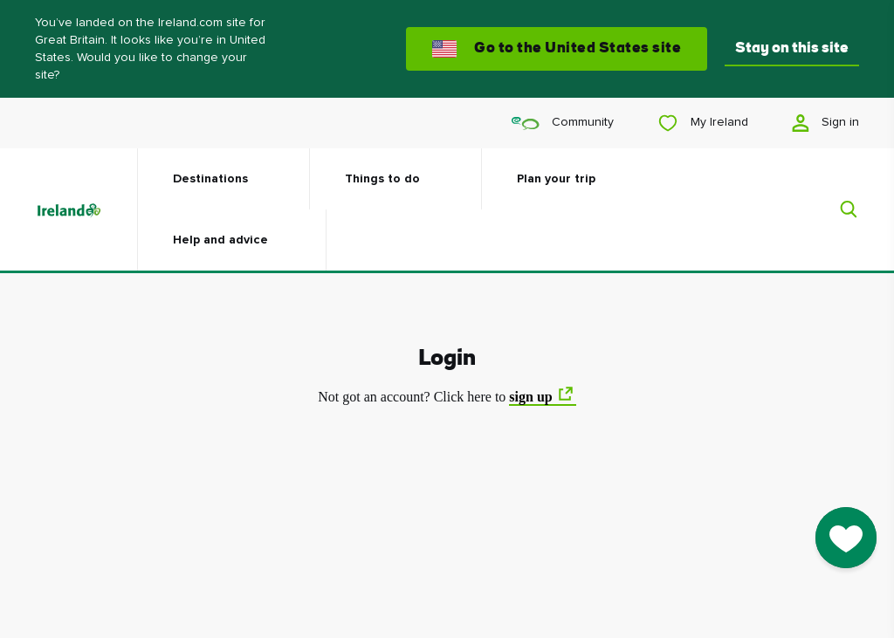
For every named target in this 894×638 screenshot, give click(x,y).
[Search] (838, 209)
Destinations (210, 179)
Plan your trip (556, 179)
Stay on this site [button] (792, 48)
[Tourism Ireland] (86, 209)
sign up (530, 396)
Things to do (382, 179)
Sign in (825, 123)
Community (563, 122)
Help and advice (220, 240)
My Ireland (702, 123)
